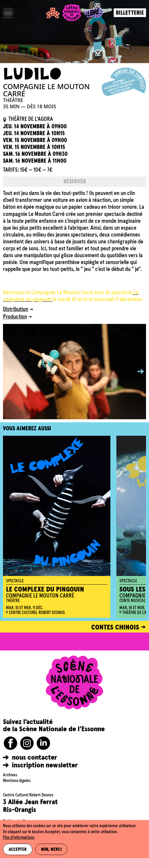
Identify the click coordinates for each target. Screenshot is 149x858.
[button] (136, 371)
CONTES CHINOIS (115, 627)
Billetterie (130, 13)
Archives (10, 775)
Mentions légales (17, 781)
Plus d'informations (18, 838)
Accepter (18, 850)
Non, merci (51, 850)
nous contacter (34, 757)
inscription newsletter (45, 765)
